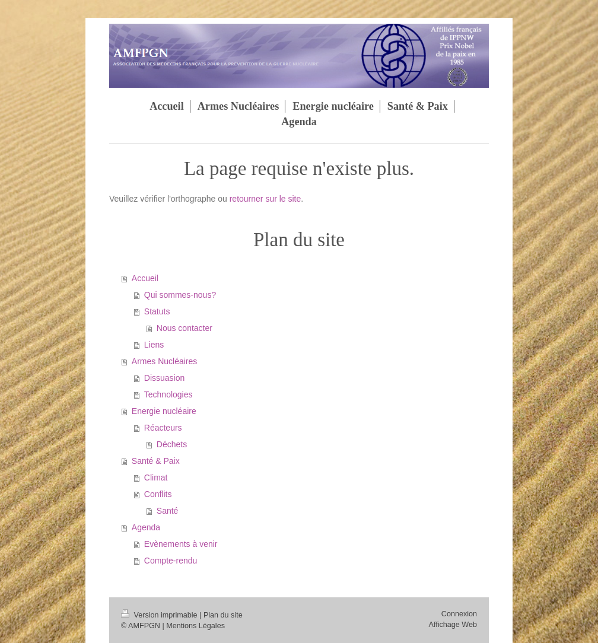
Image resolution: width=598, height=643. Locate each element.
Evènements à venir (181, 544)
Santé (168, 510)
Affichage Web (453, 624)
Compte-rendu (171, 560)
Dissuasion (164, 378)
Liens (154, 344)
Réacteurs (163, 427)
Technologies (168, 394)
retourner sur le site (265, 198)
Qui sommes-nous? (180, 295)
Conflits (158, 494)
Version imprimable (160, 615)
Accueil (145, 278)
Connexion (459, 614)
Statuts (157, 311)
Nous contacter (184, 328)
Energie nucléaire (164, 411)
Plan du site (223, 615)
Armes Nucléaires (164, 361)
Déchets (172, 444)
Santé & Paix (156, 461)
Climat (156, 477)
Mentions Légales (195, 626)
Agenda (146, 527)
